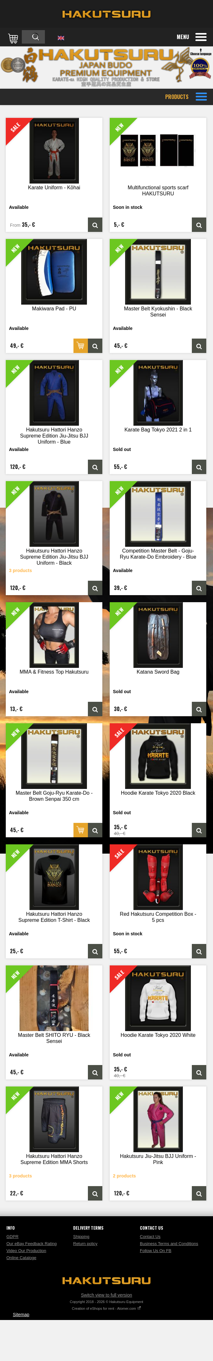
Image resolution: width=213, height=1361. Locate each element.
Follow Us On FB (155, 1250)
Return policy (85, 1243)
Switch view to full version (106, 1295)
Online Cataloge (21, 1257)
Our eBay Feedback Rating (31, 1243)
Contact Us (150, 1236)
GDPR (12, 1236)
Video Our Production (26, 1250)
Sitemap (21, 1314)
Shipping (81, 1236)
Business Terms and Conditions (169, 1243)
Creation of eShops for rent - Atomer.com (106, 1308)
